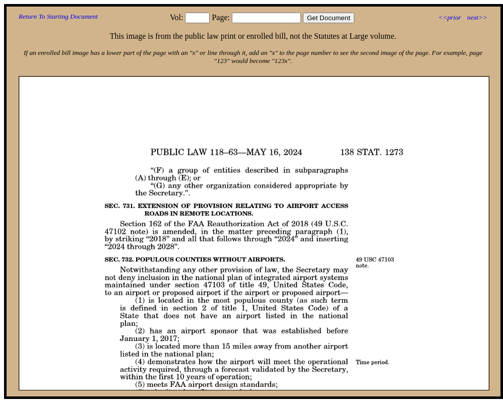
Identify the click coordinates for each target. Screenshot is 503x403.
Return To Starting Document (58, 16)
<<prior (449, 17)
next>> (477, 17)
